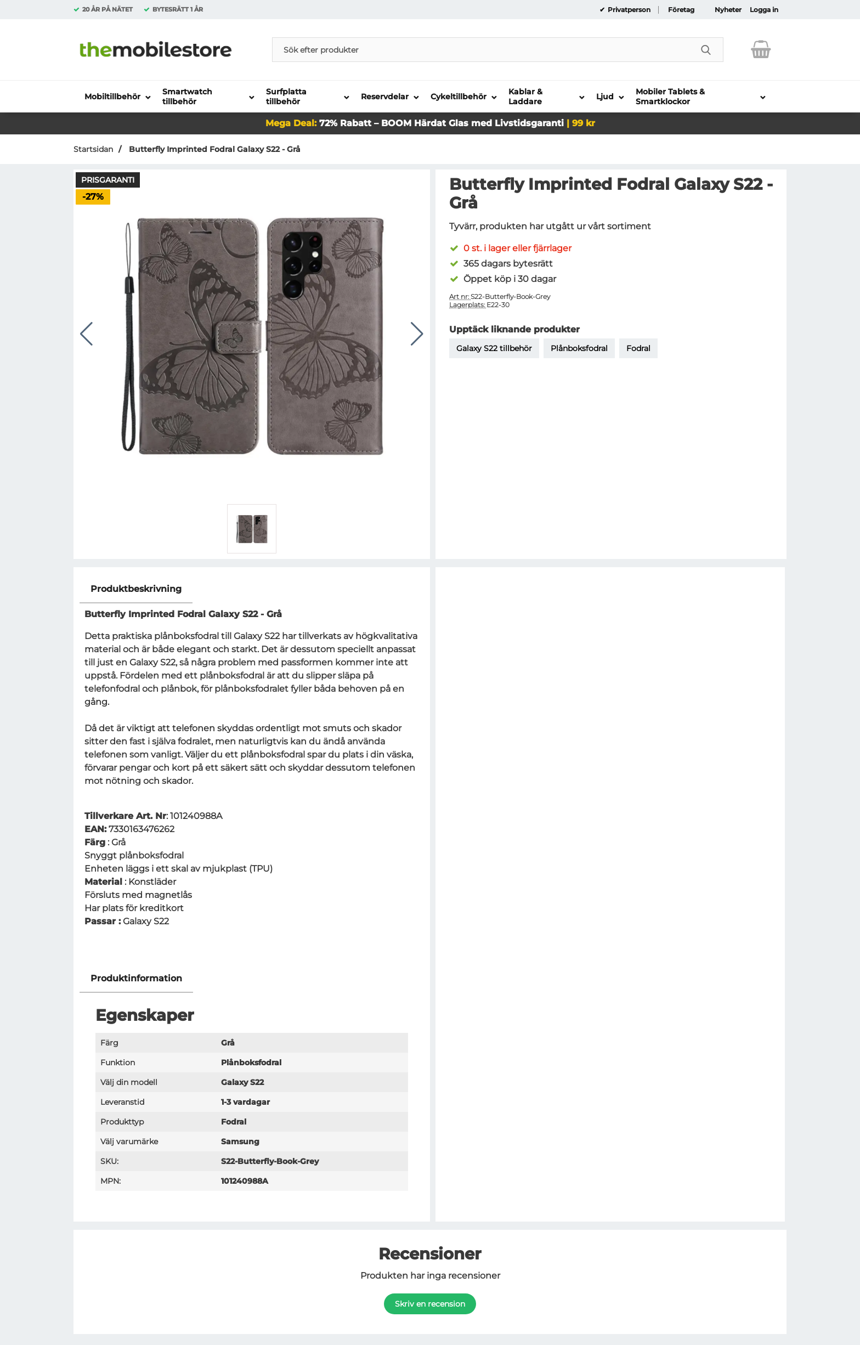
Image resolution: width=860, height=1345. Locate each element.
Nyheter (728, 10)
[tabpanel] (252, 769)
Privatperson (628, 10)
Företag (681, 10)
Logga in (764, 10)
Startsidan (93, 149)
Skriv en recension (430, 1304)
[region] (252, 589)
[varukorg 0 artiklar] (761, 49)
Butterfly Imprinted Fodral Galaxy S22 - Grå (214, 149)
